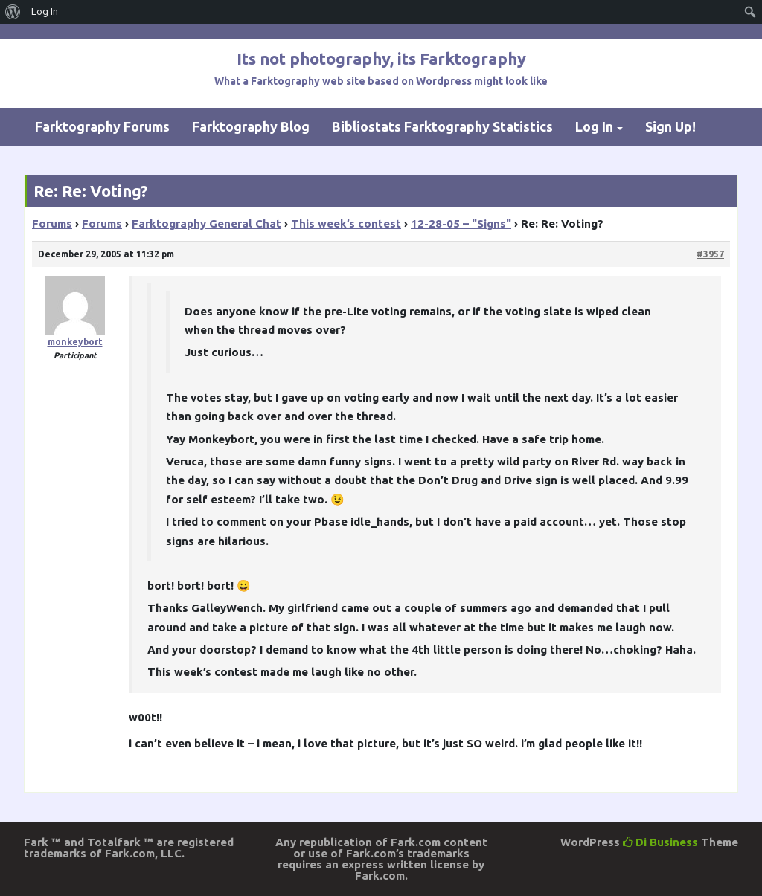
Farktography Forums (102, 126)
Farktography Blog (251, 126)
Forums (52, 223)
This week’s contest (346, 223)
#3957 (710, 254)
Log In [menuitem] (44, 11)
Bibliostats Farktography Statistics (442, 126)
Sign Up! (670, 126)
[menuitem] (13, 12)
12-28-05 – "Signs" (461, 223)
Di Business (660, 842)
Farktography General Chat (206, 223)
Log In (594, 126)
